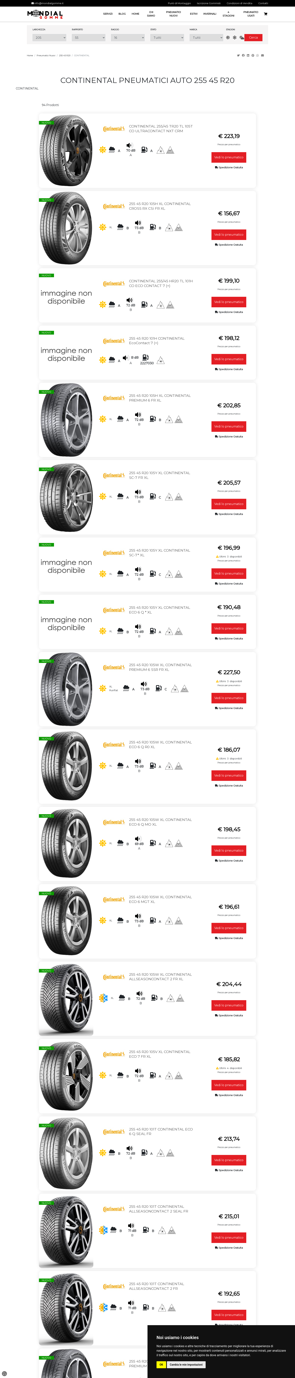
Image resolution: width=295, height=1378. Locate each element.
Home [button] (135, 13)
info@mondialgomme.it (47, 3)
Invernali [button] (209, 13)
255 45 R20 (64, 55)
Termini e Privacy (147, 1316)
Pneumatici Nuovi (46, 55)
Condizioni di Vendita (219, 1297)
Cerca (253, 37)
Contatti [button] (263, 3)
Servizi (147, 1301)
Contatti (147, 1312)
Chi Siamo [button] (151, 14)
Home (30, 55)
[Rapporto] (89, 37)
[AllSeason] (241, 38)
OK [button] (161, 1364)
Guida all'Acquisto (219, 1308)
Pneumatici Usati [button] (250, 14)
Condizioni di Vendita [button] (239, 3)
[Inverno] (234, 38)
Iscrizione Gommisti (147, 1320)
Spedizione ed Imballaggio (219, 1312)
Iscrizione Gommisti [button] (209, 3)
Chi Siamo (147, 1305)
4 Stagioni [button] (228, 14)
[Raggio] (128, 37)
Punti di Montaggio (147, 1308)
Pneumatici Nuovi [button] (173, 14)
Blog (147, 1324)
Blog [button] (122, 13)
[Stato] (167, 37)
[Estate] (228, 38)
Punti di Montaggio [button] (179, 3)
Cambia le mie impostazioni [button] (186, 1364)
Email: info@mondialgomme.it (76, 1305)
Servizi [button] (108, 13)
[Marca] (206, 37)
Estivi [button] (193, 13)
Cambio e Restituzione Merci (219, 1305)
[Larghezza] (49, 37)
